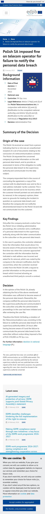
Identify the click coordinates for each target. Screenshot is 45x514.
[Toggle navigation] (6, 13)
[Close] (41, 458)
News (13, 39)
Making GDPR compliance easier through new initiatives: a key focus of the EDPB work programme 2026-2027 (22, 433)
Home (5, 39)
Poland (20, 70)
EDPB (23, 407)
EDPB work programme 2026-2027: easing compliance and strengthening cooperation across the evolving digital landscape (22, 450)
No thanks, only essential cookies (19, 509)
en (38, 5)
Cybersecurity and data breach (12, 374)
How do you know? (35, 2)
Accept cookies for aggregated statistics (21, 503)
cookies (23, 493)
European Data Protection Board (12, 5)
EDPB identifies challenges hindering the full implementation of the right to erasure (21, 416)
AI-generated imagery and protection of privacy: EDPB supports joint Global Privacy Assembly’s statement (19, 400)
